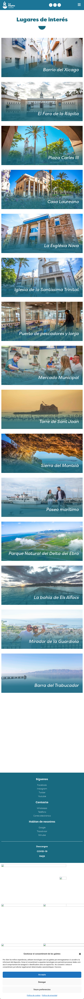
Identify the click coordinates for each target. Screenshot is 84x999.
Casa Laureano (63, 202)
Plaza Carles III (63, 158)
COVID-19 (42, 851)
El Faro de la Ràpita (58, 114)
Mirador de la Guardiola (54, 642)
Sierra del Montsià (60, 466)
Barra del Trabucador (56, 686)
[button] (80, 954)
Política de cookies (34, 995)
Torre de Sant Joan (59, 422)
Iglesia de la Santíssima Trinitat (46, 290)
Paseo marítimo (62, 510)
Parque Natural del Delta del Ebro (43, 554)
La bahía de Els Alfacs (56, 598)
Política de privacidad (49, 995)
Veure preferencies (42, 989)
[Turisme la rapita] (42, 739)
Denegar (42, 982)
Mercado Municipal (58, 378)
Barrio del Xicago (61, 70)
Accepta (42, 974)
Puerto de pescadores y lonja (49, 334)
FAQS (42, 856)
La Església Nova (61, 246)
